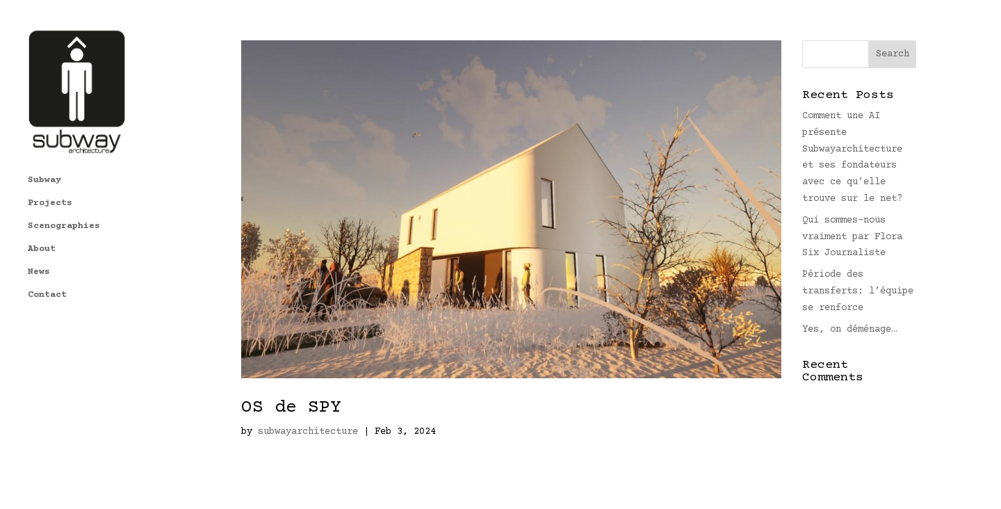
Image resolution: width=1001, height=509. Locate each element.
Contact (47, 238)
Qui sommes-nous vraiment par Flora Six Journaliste (852, 237)
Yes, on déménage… (849, 329)
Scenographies (64, 169)
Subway (44, 123)
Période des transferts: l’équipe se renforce (857, 291)
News (39, 215)
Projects (50, 146)
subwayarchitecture (308, 431)
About (42, 192)
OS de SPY (291, 408)
